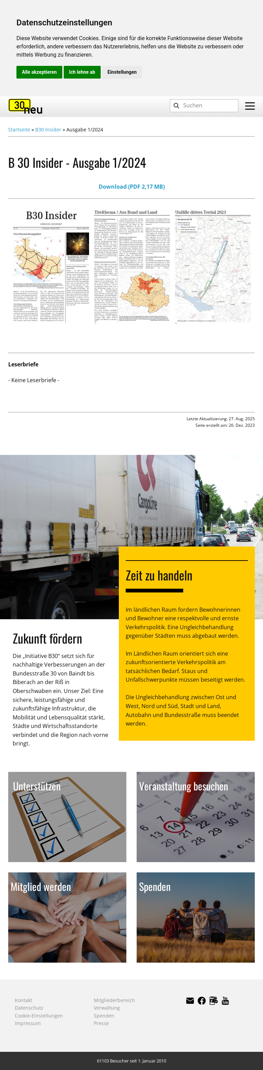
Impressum (28, 1023)
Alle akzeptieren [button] (39, 72)
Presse (101, 1023)
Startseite (19, 129)
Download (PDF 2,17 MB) (132, 186)
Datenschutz (29, 1007)
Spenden (104, 1015)
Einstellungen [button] (122, 72)
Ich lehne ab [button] (82, 72)
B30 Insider (48, 129)
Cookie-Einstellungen (39, 1015)
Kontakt (23, 1000)
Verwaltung (107, 1007)
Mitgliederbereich (114, 1000)
